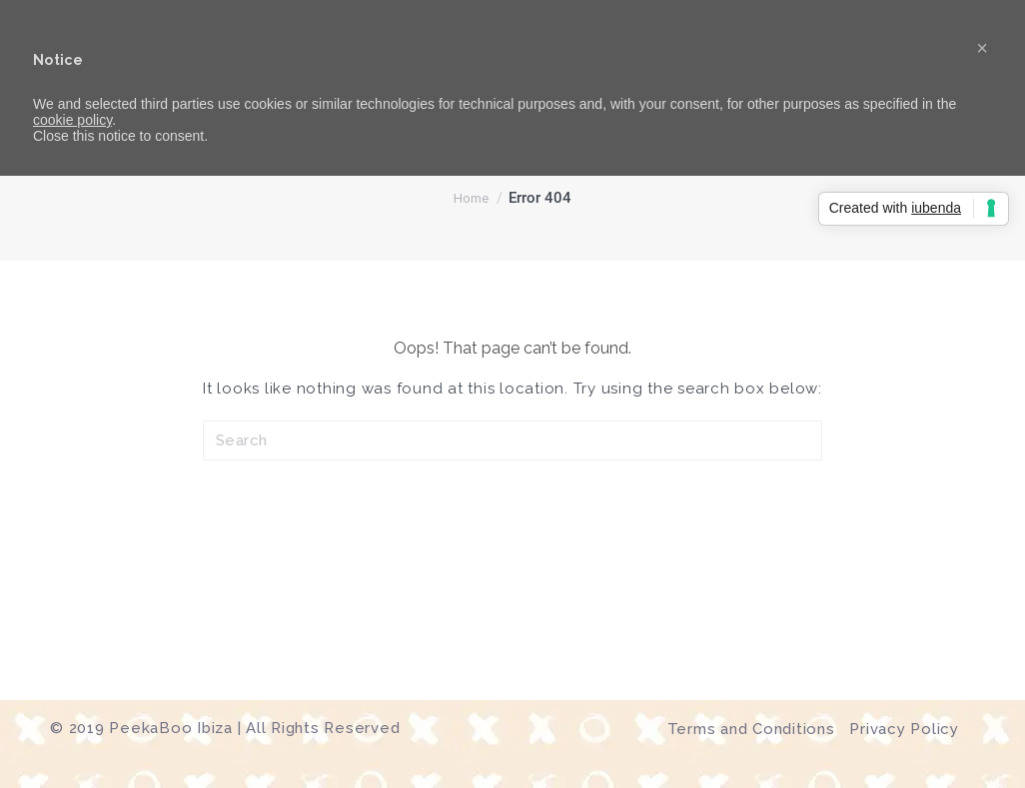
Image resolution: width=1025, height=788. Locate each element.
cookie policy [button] (72, 120)
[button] (982, 48)
